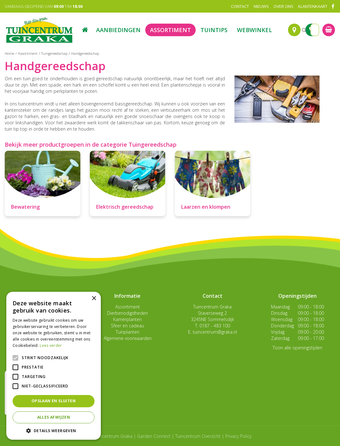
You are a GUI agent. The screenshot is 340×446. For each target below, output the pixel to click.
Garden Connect (153, 436)
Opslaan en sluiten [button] (54, 401)
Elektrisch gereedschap (124, 206)
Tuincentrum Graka (212, 307)
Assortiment (127, 307)
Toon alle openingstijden (297, 348)
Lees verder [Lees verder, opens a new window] (51, 345)
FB (332, 6)
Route (294, 30)
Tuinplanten (127, 332)
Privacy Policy (238, 436)
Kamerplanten (127, 319)
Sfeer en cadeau (127, 326)
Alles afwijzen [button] (53, 417)
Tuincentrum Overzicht (198, 436)
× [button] (93, 298)
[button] (54, 430)
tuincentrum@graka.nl (215, 332)
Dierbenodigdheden (127, 313)
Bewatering (25, 206)
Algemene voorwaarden (128, 338)
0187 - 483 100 (214, 326)
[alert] (53, 366)
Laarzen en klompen (205, 206)
